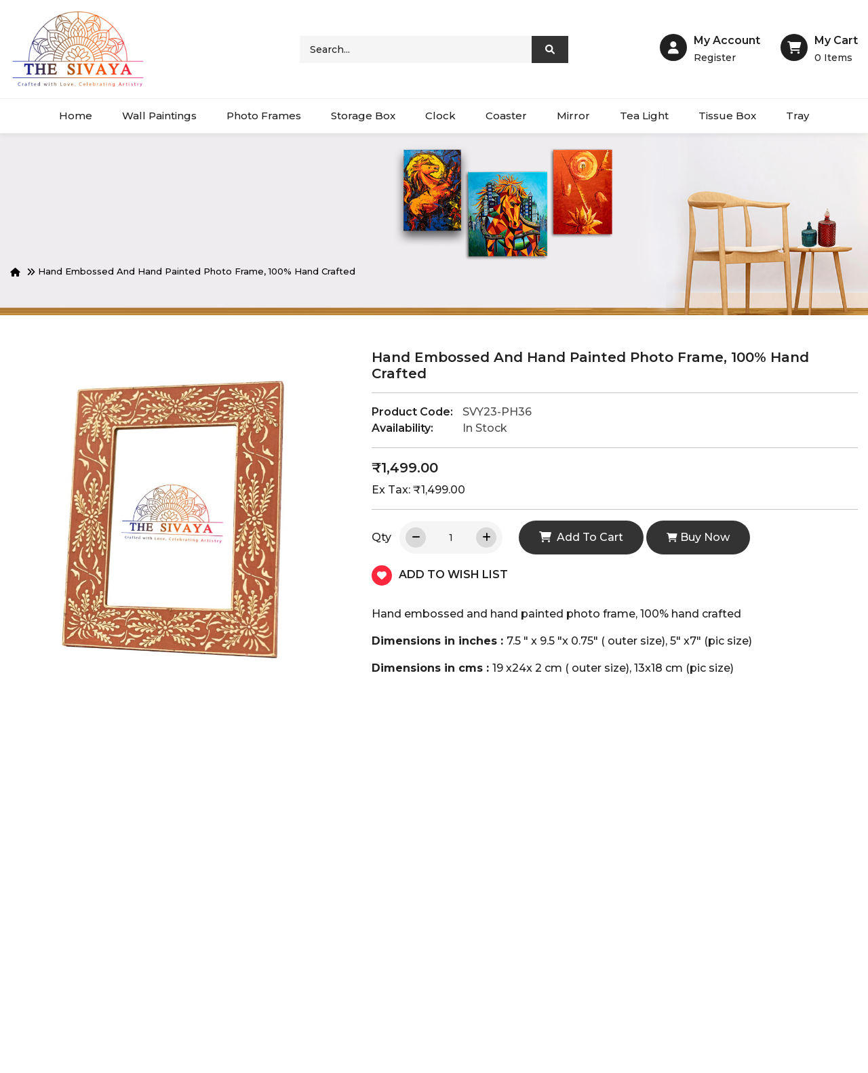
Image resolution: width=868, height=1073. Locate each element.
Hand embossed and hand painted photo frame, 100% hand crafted (196, 271)
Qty (381, 537)
